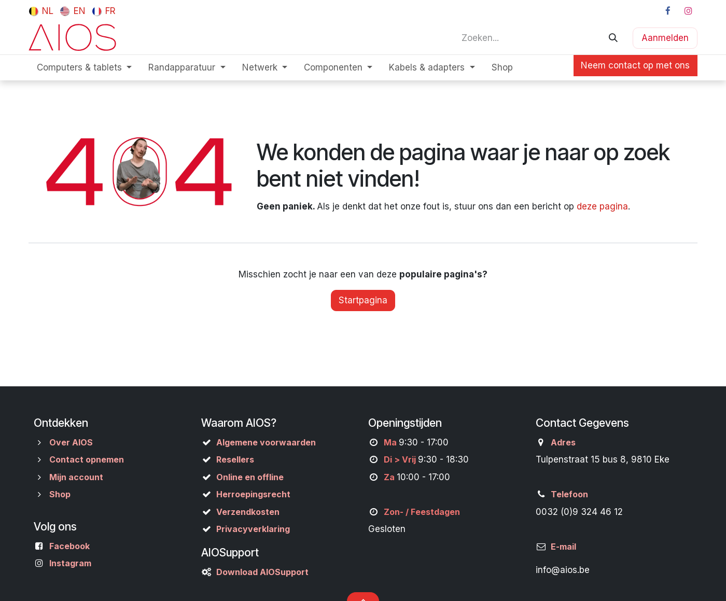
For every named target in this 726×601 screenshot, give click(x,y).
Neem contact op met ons (635, 65)
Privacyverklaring (253, 529)
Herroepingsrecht (253, 494)
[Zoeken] (613, 37)
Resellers (235, 459)
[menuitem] (41, 11)
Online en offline (250, 477)
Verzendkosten (248, 512)
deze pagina (602, 206)
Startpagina (363, 300)
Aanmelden (665, 38)
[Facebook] (668, 11)
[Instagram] (688, 11)
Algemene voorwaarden (266, 442)
